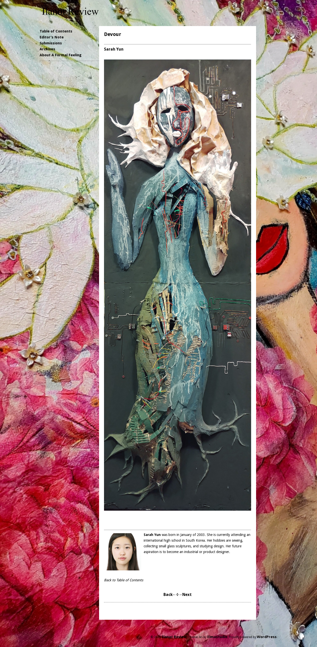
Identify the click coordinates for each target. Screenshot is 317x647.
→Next (185, 594)
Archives (47, 49)
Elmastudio (217, 637)
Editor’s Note (52, 37)
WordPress (267, 637)
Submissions (51, 43)
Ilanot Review (174, 637)
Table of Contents (56, 31)
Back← (170, 594)
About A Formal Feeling (60, 55)
